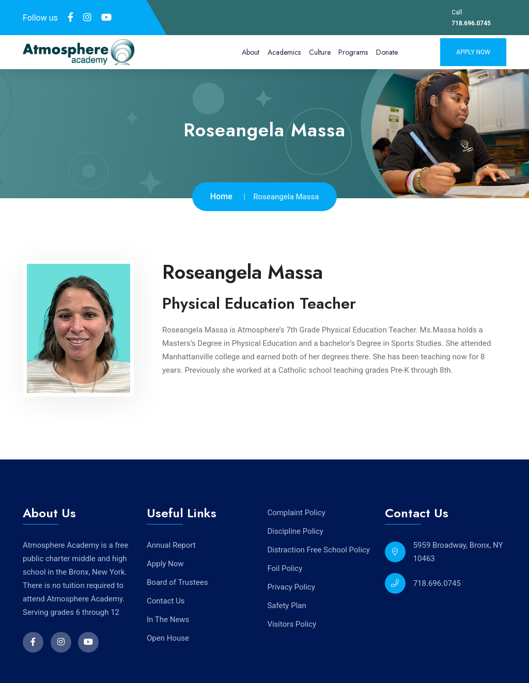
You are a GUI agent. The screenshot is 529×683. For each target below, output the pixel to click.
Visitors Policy (291, 623)
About (250, 52)
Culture (320, 52)
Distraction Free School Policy (318, 548)
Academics (284, 52)
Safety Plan (286, 604)
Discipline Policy (295, 530)
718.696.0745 (471, 23)
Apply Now (473, 52)
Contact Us (166, 600)
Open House (168, 637)
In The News (168, 619)
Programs (353, 52)
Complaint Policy (296, 511)
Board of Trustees (177, 581)
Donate (387, 52)
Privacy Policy (291, 586)
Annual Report (171, 544)
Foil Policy (284, 567)
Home (221, 196)
